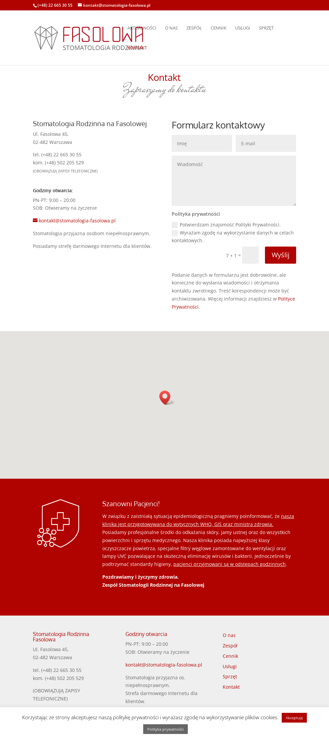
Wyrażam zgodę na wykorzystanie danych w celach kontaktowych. (233, 236)
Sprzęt (266, 28)
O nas (171, 28)
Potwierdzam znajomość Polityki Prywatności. (226, 224)
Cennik (218, 28)
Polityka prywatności (165, 729)
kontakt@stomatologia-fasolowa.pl (163, 665)
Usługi (242, 28)
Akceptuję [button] (294, 717)
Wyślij (280, 254)
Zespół (194, 28)
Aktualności (141, 28)
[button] (167, 397)
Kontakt (137, 48)
